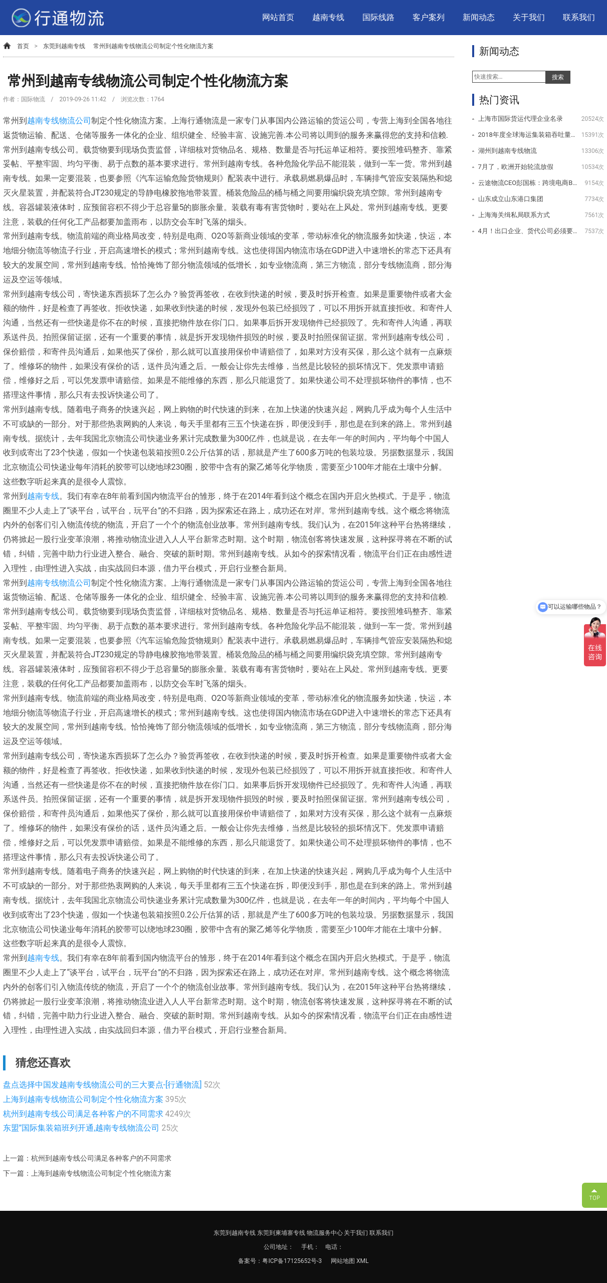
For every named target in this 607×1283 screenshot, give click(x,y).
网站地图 (343, 1260)
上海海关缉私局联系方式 (514, 215)
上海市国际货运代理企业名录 (520, 118)
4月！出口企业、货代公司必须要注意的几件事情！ (528, 231)
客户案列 (429, 17)
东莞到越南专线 (64, 46)
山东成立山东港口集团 (510, 199)
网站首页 (278, 17)
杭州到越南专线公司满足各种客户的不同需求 (84, 1114)
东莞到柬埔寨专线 (281, 1232)
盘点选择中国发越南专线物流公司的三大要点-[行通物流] (103, 1084)
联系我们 (579, 17)
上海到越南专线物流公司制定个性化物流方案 (84, 1099)
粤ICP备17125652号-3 (292, 1260)
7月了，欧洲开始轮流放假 (515, 166)
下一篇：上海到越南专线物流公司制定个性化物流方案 (87, 1173)
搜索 (558, 77)
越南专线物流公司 (59, 120)
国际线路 (378, 17)
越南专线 (328, 17)
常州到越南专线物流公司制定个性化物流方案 (153, 46)
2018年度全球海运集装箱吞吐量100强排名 (528, 134)
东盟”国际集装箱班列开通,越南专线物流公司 (82, 1128)
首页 (23, 46)
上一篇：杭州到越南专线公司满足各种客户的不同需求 (87, 1158)
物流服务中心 (325, 1232)
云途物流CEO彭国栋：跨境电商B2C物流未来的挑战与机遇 (528, 183)
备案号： (250, 1260)
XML (362, 1260)
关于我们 (529, 17)
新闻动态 (479, 17)
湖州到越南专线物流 (507, 150)
